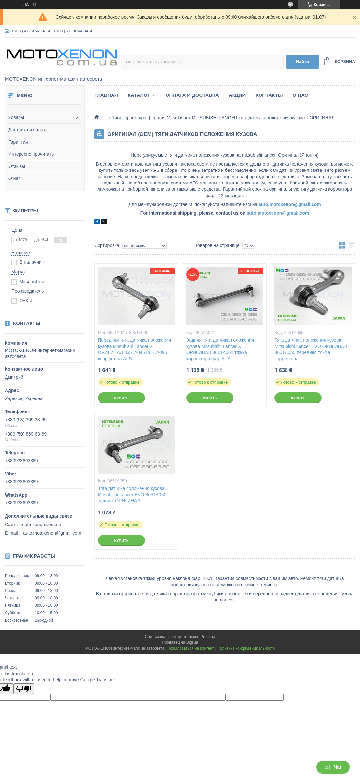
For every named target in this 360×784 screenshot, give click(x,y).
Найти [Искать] (302, 61)
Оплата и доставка (192, 95)
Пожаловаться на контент (190, 648)
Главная (106, 95)
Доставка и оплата (28, 129)
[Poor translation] (23, 688)
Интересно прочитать (31, 154)
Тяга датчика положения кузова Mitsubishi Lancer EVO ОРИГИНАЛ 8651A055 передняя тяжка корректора (310, 349)
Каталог (139, 95)
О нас (14, 178)
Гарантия (18, 142)
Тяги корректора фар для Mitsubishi (149, 117)
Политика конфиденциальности (246, 648)
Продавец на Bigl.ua (180, 642)
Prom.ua (207, 636)
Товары (16, 117)
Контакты (269, 95)
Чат (333, 767)
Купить (121, 398)
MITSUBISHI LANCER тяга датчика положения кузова (248, 117)
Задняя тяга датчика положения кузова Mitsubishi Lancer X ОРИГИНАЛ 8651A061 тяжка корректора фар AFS (220, 349)
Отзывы (16, 166)
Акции (237, 95)
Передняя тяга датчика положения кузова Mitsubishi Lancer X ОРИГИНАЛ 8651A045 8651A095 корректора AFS (134, 349)
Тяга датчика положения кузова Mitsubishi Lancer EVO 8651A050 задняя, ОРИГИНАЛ (132, 494)
